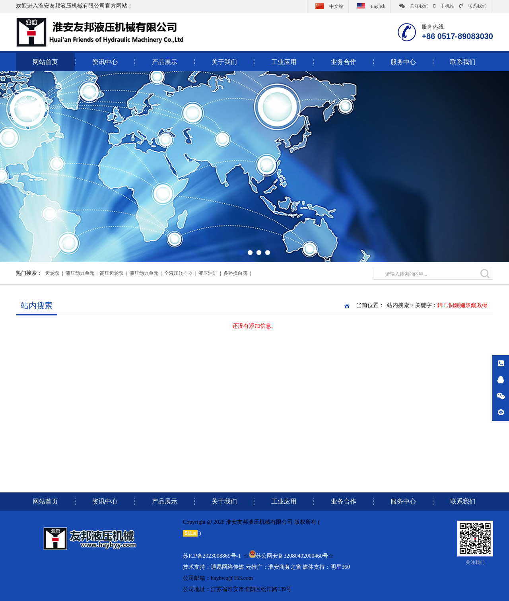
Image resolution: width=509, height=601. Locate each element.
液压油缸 (208, 273)
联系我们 (473, 6)
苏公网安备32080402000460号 (292, 556)
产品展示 (164, 61)
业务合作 (343, 61)
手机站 (444, 6)
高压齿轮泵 (112, 273)
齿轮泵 (52, 273)
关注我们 (414, 6)
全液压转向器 (178, 273)
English (369, 6)
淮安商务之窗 (284, 567)
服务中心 (403, 61)
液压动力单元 (80, 273)
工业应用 (284, 61)
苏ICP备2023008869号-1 (212, 556)
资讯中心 (105, 61)
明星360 (340, 567)
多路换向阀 (235, 273)
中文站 (328, 6)
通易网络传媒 (227, 567)
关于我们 (224, 61)
